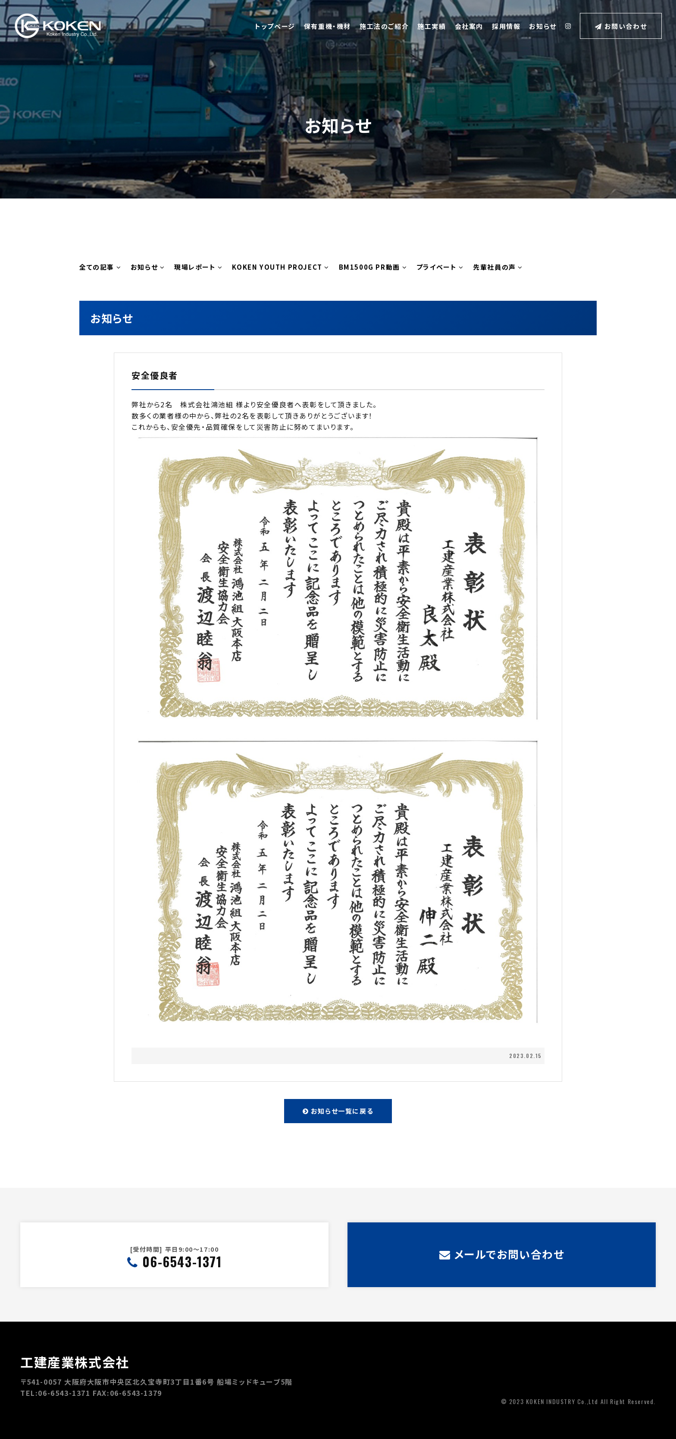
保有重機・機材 (327, 26)
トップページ (275, 26)
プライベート (440, 267)
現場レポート (198, 267)
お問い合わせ (621, 26)
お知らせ (542, 26)
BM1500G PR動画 (373, 267)
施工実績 (431, 26)
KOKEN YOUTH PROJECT (280, 267)
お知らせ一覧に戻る (338, 1110)
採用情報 (506, 26)
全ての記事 (100, 267)
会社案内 (469, 26)
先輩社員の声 (498, 267)
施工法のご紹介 (384, 26)
